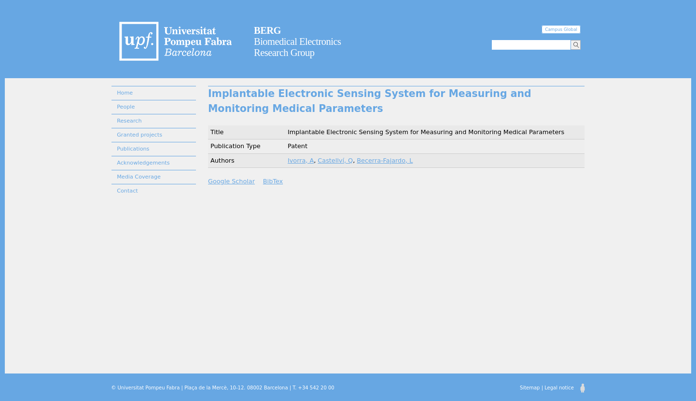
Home (125, 93)
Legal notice (559, 387)
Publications (133, 149)
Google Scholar (231, 181)
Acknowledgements (143, 163)
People (126, 107)
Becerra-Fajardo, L (385, 160)
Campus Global (561, 29)
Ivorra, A (301, 160)
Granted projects (139, 135)
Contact (127, 191)
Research (129, 121)
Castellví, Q (335, 160)
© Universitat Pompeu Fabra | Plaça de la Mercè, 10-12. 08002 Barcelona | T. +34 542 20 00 (222, 387)
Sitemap (530, 387)
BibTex (273, 181)
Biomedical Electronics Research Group (297, 41)
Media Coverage (139, 177)
